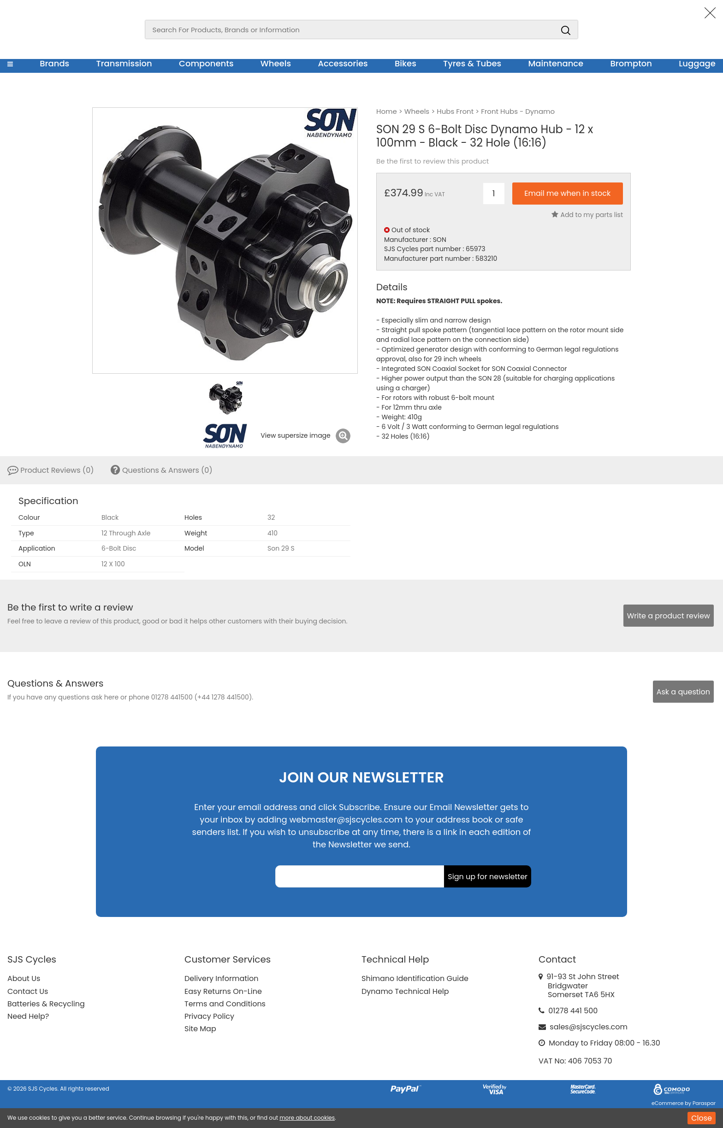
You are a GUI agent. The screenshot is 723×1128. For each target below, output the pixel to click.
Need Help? (28, 1016)
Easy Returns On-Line (223, 991)
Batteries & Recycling (46, 1004)
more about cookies (307, 1118)
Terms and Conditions (225, 1004)
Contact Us (27, 991)
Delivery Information (221, 978)
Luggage (697, 63)
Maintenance (555, 63)
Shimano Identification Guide (415, 978)
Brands (54, 63)
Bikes (405, 63)
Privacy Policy (209, 1016)
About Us (23, 978)
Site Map (200, 1028)
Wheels (276, 63)
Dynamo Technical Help (405, 991)
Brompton (631, 63)
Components (206, 63)
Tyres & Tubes (472, 63)
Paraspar (704, 1103)
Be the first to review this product (432, 161)
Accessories (342, 63)
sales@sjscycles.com (589, 1027)
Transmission (124, 63)
